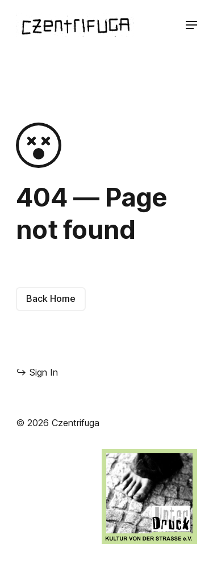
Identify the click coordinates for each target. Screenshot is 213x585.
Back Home (51, 298)
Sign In (37, 372)
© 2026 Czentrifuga (57, 422)
